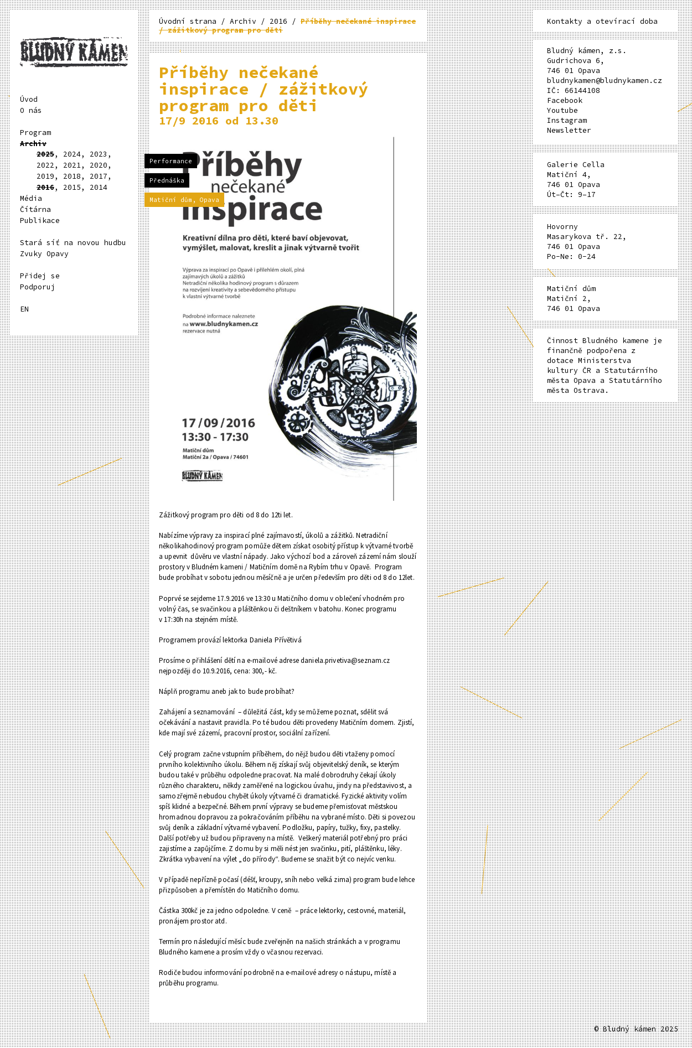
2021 (72, 165)
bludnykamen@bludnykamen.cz (604, 80)
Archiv (33, 143)
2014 (98, 187)
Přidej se (40, 276)
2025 (45, 154)
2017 (98, 176)
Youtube (562, 110)
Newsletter (569, 130)
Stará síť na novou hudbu (73, 242)
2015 (72, 187)
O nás (31, 110)
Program (35, 132)
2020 (98, 165)
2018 (72, 176)
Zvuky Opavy (44, 253)
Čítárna (35, 209)
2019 (45, 176)
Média (31, 198)
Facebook (564, 100)
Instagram (567, 120)
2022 (45, 165)
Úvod (29, 99)
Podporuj (37, 287)
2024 (72, 154)
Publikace (40, 220)
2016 (45, 187)
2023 (98, 154)
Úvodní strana (190, 21)
